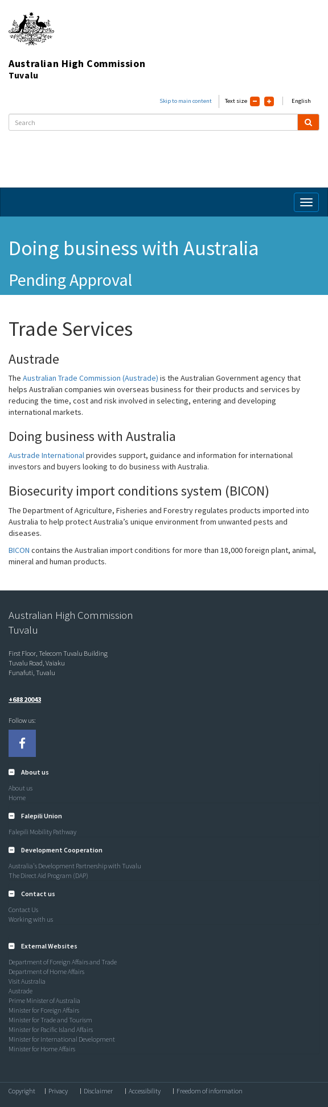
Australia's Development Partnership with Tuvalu (75, 866)
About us (20, 788)
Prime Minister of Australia (44, 1000)
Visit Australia (27, 981)
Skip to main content (185, 101)
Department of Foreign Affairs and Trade (63, 962)
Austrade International (46, 455)
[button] (29, 772)
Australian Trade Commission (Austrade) (90, 378)
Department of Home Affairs (46, 971)
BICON (20, 550)
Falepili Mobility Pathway (42, 831)
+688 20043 (25, 699)
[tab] (164, 772)
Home (17, 797)
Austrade (20, 991)
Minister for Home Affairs (42, 1048)
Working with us (31, 919)
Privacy (58, 1091)
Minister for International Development (62, 1039)
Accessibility (145, 1091)
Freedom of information (210, 1091)
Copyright (22, 1091)
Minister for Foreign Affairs (44, 1010)
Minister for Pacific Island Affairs (51, 1029)
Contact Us (23, 909)
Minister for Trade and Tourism (50, 1020)
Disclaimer (98, 1091)
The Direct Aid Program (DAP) (48, 875)
